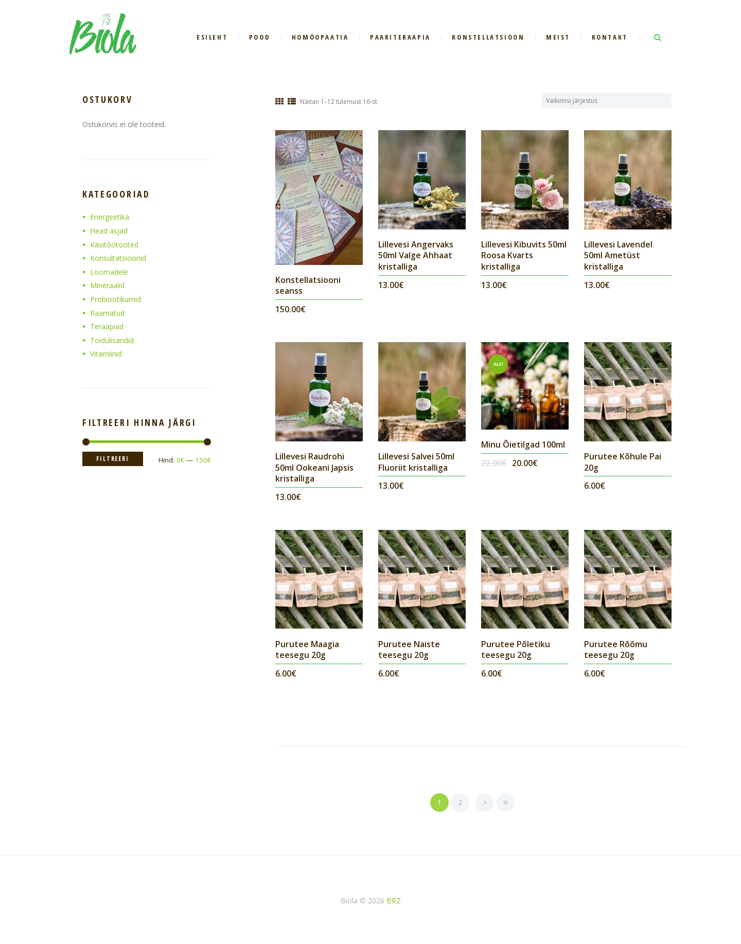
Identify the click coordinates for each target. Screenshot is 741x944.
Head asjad (109, 231)
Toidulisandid (112, 340)
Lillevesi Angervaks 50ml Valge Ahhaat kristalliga (416, 255)
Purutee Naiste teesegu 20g (409, 649)
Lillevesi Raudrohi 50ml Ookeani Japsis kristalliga (314, 467)
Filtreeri (113, 458)
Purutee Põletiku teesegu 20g (515, 649)
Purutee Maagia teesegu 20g (307, 649)
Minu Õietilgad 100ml (523, 444)
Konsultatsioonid (118, 258)
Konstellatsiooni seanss (308, 285)
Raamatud (107, 313)
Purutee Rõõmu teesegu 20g (615, 649)
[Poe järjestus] (612, 101)
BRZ (393, 900)
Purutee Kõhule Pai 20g (622, 462)
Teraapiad (106, 326)
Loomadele (109, 272)
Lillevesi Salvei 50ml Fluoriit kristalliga (416, 462)
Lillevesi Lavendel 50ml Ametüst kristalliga (619, 255)
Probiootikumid (115, 299)
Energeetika (109, 217)
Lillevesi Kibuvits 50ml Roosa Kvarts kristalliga (524, 255)
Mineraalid (107, 285)
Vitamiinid (106, 354)
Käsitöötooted (114, 245)
